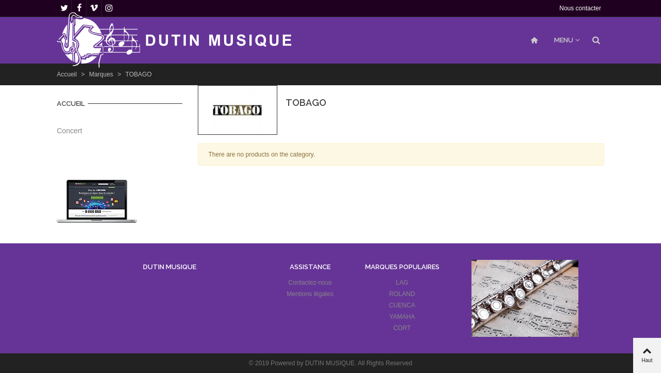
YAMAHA (402, 316)
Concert (69, 131)
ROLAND (402, 294)
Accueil (71, 103)
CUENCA (402, 305)
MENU (563, 40)
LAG (402, 282)
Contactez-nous (310, 282)
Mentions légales (310, 294)
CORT (402, 328)
